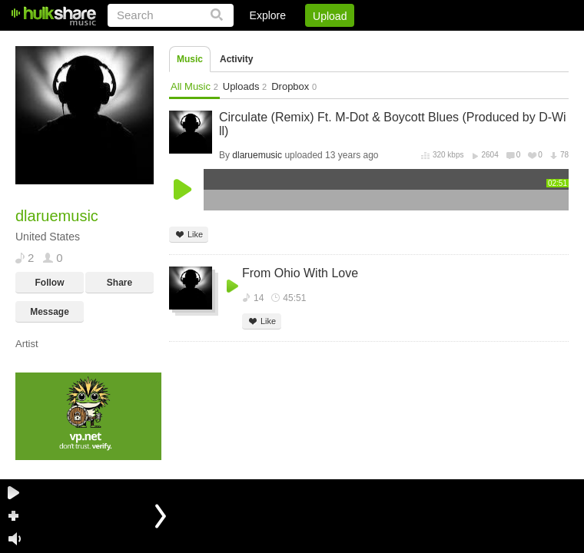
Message (49, 311)
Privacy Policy (483, 42)
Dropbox (294, 86)
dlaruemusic (257, 155)
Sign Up (306, 42)
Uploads (245, 86)
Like (188, 234)
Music (190, 59)
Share (119, 282)
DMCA (410, 42)
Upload (330, 16)
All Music (194, 86)
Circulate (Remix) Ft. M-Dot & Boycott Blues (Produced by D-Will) (392, 124)
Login (251, 42)
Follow (50, 282)
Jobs (360, 42)
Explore (268, 15)
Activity (236, 59)
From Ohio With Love (300, 273)
